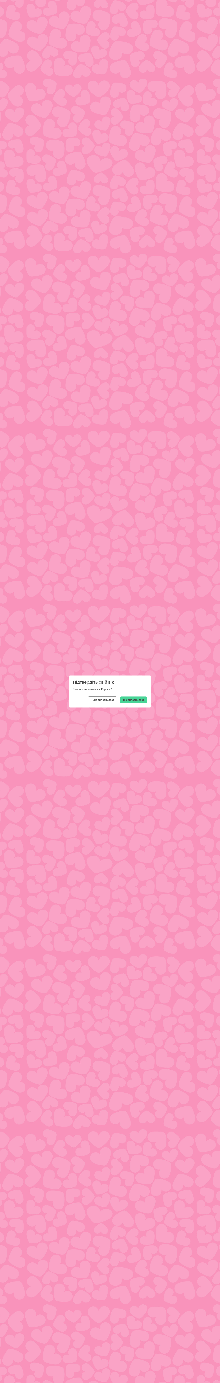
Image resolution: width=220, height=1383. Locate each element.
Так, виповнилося (133, 700)
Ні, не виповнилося (102, 700)
